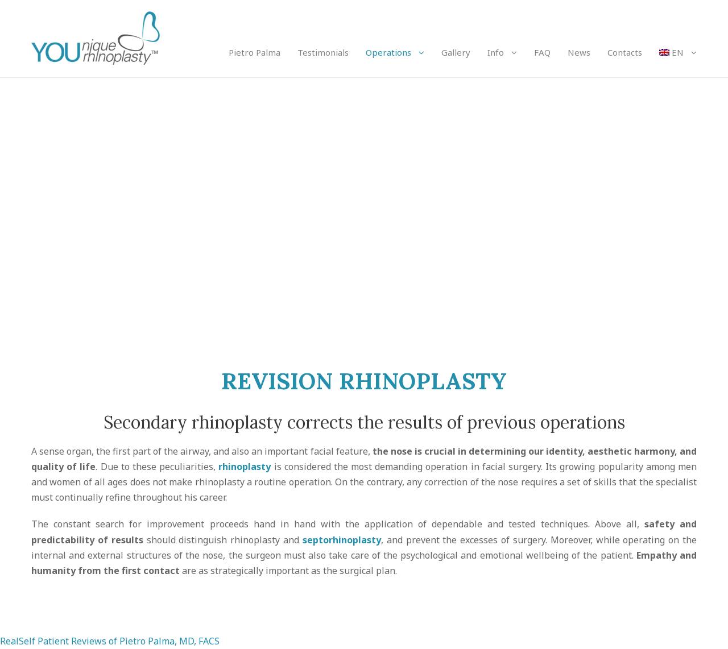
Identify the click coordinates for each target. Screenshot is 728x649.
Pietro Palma (254, 52)
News (579, 52)
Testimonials (323, 52)
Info (495, 52)
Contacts (624, 52)
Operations (388, 52)
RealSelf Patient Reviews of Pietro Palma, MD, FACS (110, 641)
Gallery (455, 52)
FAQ (542, 52)
